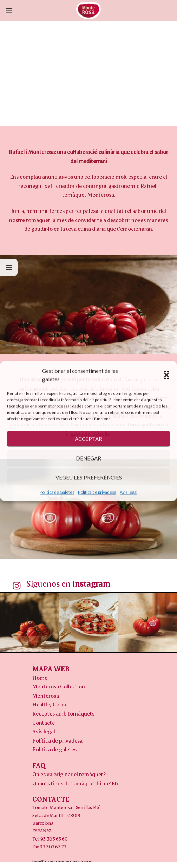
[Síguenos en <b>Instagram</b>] (16, 585)
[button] (166, 374)
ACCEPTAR (88, 439)
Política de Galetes (57, 492)
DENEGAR (88, 458)
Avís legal (128, 492)
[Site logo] (88, 10)
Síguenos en (68, 584)
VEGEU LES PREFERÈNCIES (88, 477)
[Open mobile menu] (9, 11)
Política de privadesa (97, 492)
